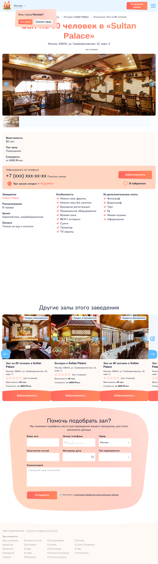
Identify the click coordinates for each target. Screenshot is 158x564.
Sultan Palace (10, 197)
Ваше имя (32, 436)
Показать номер (56, 176)
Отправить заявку (137, 5)
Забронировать (27, 395)
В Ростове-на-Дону (56, 557)
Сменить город (43, 22)
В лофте (28, 553)
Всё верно (25, 22)
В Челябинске (82, 553)
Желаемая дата (72, 450)
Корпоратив (8, 553)
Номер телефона (73, 436)
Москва (18, 5)
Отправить (42, 494)
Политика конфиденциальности (42, 531)
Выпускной (8, 548)
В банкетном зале (33, 540)
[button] (6, 84)
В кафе (27, 548)
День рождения (10, 540)
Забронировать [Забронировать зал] (135, 174)
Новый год (8, 544)
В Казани (52, 544)
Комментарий (35, 465)
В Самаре (79, 540)
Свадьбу (7, 557)
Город (102, 436)
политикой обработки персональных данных (96, 494)
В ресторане (30, 544)
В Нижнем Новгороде (58, 553)
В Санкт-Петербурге (85, 544)
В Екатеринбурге (55, 540)
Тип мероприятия (109, 450)
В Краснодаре (54, 548)
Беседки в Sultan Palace (70, 363)
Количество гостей (38, 450)
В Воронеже (30, 557)
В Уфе (78, 548)
